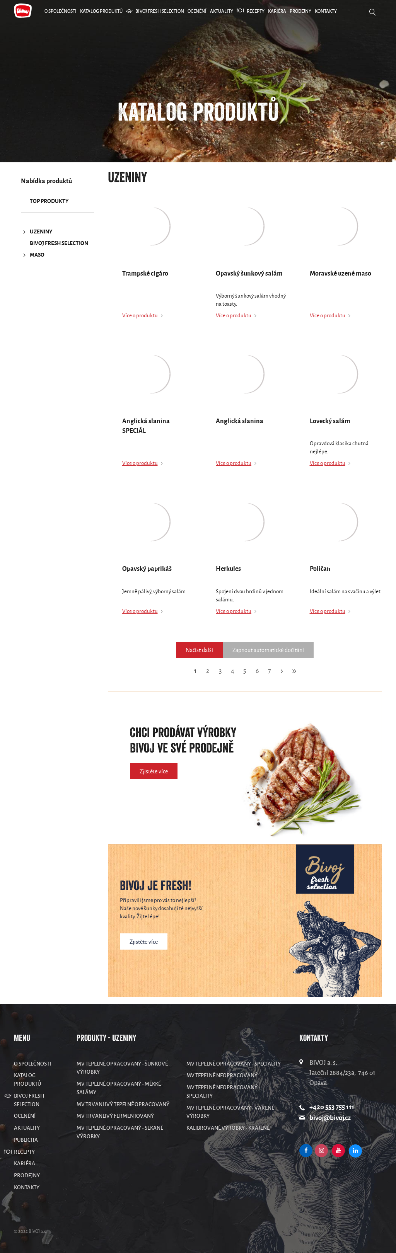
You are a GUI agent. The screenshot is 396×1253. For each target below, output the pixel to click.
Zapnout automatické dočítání (268, 650)
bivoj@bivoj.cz (330, 1118)
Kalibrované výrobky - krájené (228, 1128)
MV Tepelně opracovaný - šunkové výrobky (122, 1068)
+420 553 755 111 (331, 1107)
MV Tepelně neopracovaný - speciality (223, 1091)
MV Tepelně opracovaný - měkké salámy (119, 1088)
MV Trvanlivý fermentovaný (115, 1116)
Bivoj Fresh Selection (59, 243)
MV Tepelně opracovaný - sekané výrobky (120, 1132)
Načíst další (199, 650)
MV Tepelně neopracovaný (222, 1075)
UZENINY (36, 231)
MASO (32, 255)
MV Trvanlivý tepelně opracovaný (123, 1104)
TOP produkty (49, 201)
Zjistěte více (154, 771)
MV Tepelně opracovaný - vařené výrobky (230, 1112)
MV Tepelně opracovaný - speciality (233, 1064)
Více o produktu (140, 315)
